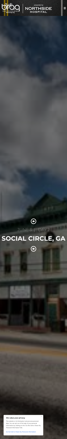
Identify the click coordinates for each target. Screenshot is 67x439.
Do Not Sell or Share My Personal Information (21, 432)
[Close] (41, 416)
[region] (23, 425)
